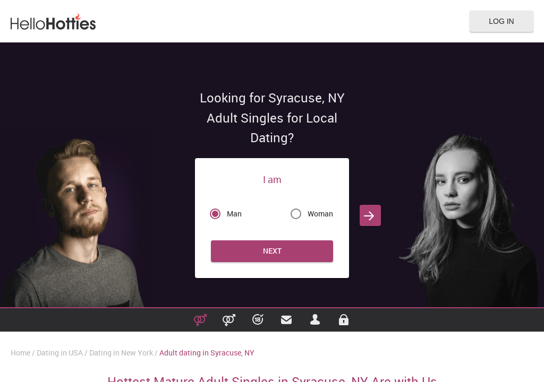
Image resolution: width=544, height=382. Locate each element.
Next (272, 251)
